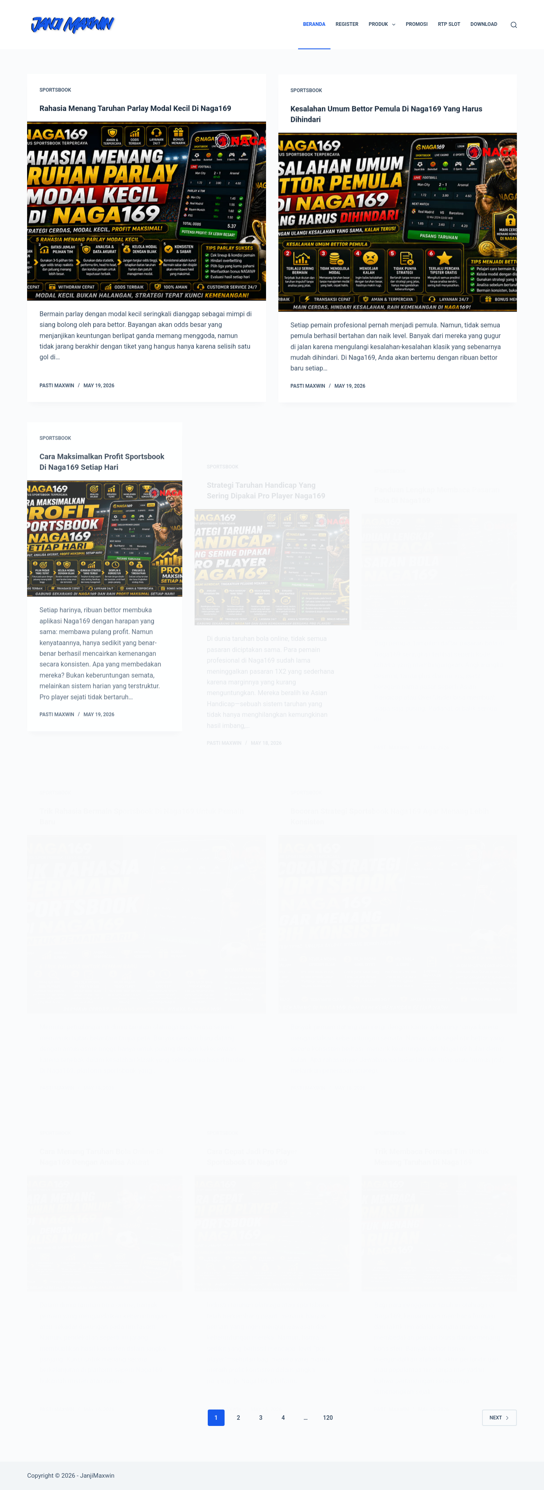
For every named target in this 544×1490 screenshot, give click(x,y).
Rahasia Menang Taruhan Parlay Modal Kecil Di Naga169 (143, 108)
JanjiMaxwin (97, 1475)
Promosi (416, 24)
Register (347, 24)
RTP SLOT (449, 24)
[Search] (514, 25)
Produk (384, 25)
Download (484, 24)
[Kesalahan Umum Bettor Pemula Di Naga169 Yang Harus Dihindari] (397, 224)
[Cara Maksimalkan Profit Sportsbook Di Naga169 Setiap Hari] (104, 580)
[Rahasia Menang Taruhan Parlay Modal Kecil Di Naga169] (146, 211)
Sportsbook (55, 90)
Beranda (314, 24)
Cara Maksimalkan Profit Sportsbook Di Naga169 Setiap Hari (96, 498)
